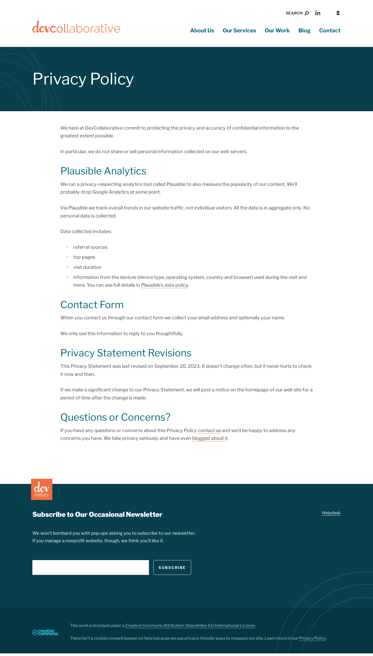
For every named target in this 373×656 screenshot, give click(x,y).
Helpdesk (331, 514)
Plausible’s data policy (164, 287)
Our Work (277, 32)
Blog (304, 32)
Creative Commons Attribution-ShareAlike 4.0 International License (190, 628)
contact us (209, 432)
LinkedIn (317, 13)
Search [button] (294, 13)
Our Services (239, 32)
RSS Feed (329, 13)
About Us (202, 32)
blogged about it (210, 440)
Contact (330, 32)
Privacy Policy (312, 640)
